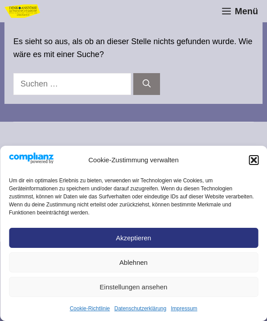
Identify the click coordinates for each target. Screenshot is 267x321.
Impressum (184, 308)
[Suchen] (146, 84)
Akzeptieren (133, 238)
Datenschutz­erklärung (140, 308)
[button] (253, 160)
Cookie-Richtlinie (90, 308)
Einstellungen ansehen (134, 287)
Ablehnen (133, 262)
